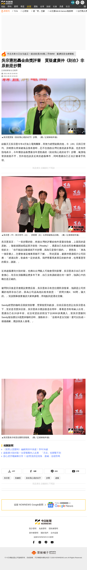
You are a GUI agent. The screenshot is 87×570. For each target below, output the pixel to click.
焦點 (3, 6)
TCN (16, 11)
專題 (22, 6)
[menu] (85, 6)
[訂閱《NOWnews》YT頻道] (75, 471)
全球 (42, 6)
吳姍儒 (18, 478)
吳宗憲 (7, 478)
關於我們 (44, 533)
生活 (68, 6)
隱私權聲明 (53, 528)
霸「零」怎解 (39, 11)
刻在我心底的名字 (33, 478)
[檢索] (82, 2)
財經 (49, 6)
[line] (46, 542)
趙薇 (57, 478)
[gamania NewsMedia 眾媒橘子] (43, 553)
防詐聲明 (32, 528)
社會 (55, 6)
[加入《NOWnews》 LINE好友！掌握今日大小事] (54, 471)
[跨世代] (5, 11)
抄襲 (48, 478)
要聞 (16, 6)
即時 (10, 6)
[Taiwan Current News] (72, 2)
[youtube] (52, 542)
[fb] (33, 542)
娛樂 (29, 6)
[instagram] (39, 542)
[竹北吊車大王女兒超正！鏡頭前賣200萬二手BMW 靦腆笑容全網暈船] (41, 53)
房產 (61, 6)
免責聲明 (42, 528)
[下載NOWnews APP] (77, 2)
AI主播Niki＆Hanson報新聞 (61, 11)
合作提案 (54, 533)
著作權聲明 (33, 533)
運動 (36, 6)
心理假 (25, 11)
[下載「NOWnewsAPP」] (11, 471)
